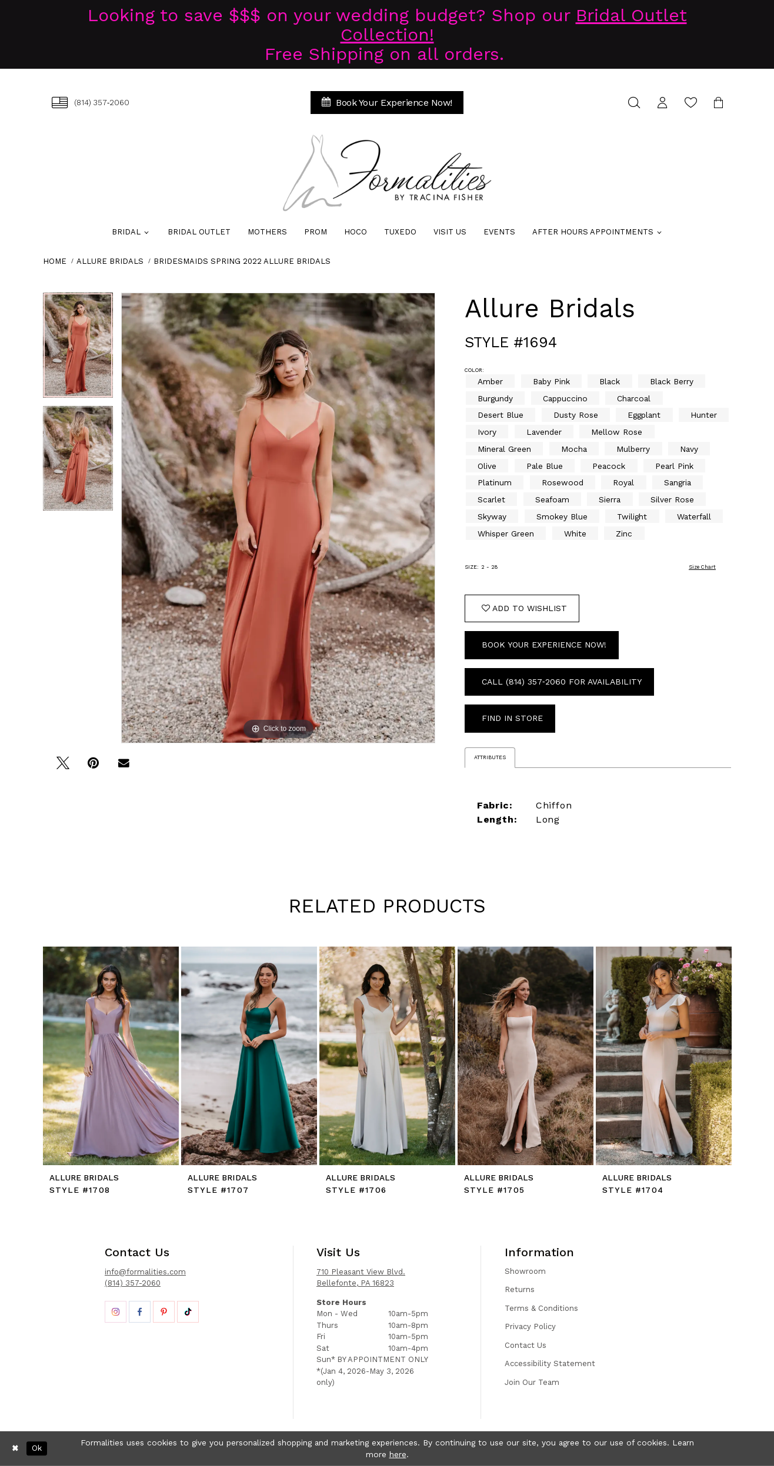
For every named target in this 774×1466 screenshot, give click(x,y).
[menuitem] (90, 102)
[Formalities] (387, 173)
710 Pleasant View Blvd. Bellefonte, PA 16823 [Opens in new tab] (360, 1277)
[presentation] (111, 1056)
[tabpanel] (78, 349)
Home (54, 261)
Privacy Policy (530, 1326)
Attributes (490, 757)
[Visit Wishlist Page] (690, 102)
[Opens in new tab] (115, 1312)
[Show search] (634, 102)
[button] (662, 102)
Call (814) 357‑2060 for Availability (562, 681)
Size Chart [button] (702, 567)
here (397, 1454)
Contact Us (525, 1345)
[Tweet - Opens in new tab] (63, 767)
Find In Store (512, 718)
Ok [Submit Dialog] (37, 1448)
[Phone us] (90, 102)
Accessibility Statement (550, 1363)
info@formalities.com (145, 1271)
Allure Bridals (110, 261)
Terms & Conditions (541, 1308)
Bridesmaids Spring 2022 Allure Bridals (242, 261)
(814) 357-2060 (133, 1283)
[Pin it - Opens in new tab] (93, 767)
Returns (520, 1289)
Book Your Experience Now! (544, 644)
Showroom (525, 1271)
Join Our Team (532, 1382)
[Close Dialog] (15, 1448)
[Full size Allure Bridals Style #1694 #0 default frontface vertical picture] (278, 518)
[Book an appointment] (387, 102)
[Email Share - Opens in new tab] (124, 767)
